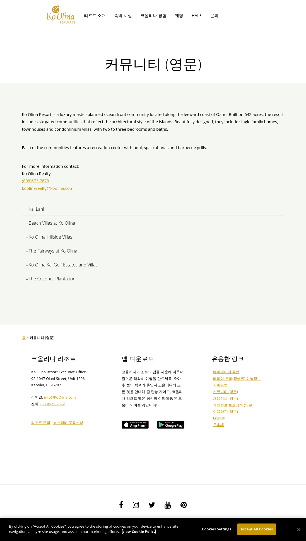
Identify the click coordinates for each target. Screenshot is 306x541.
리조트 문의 (40, 422)
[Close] (299, 529)
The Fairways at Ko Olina (52, 251)
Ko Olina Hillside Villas (49, 237)
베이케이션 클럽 (226, 371)
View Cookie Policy (139, 531)
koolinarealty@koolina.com (48, 188)
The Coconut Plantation (51, 279)
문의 (214, 15)
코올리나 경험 (153, 15)
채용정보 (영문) (225, 398)
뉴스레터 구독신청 (68, 422)
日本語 (218, 424)
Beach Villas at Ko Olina (50, 223)
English (219, 418)
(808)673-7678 (35, 180)
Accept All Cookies (256, 529)
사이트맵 (220, 384)
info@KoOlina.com (60, 397)
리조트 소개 (95, 15)
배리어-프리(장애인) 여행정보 (237, 378)
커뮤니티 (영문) (225, 391)
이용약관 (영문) (225, 411)
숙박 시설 (123, 15)
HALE (197, 15)
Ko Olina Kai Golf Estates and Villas (62, 265)
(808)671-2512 (52, 403)
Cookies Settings (216, 529)
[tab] (153, 209)
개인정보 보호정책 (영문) (233, 404)
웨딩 (179, 15)
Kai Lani (35, 209)
